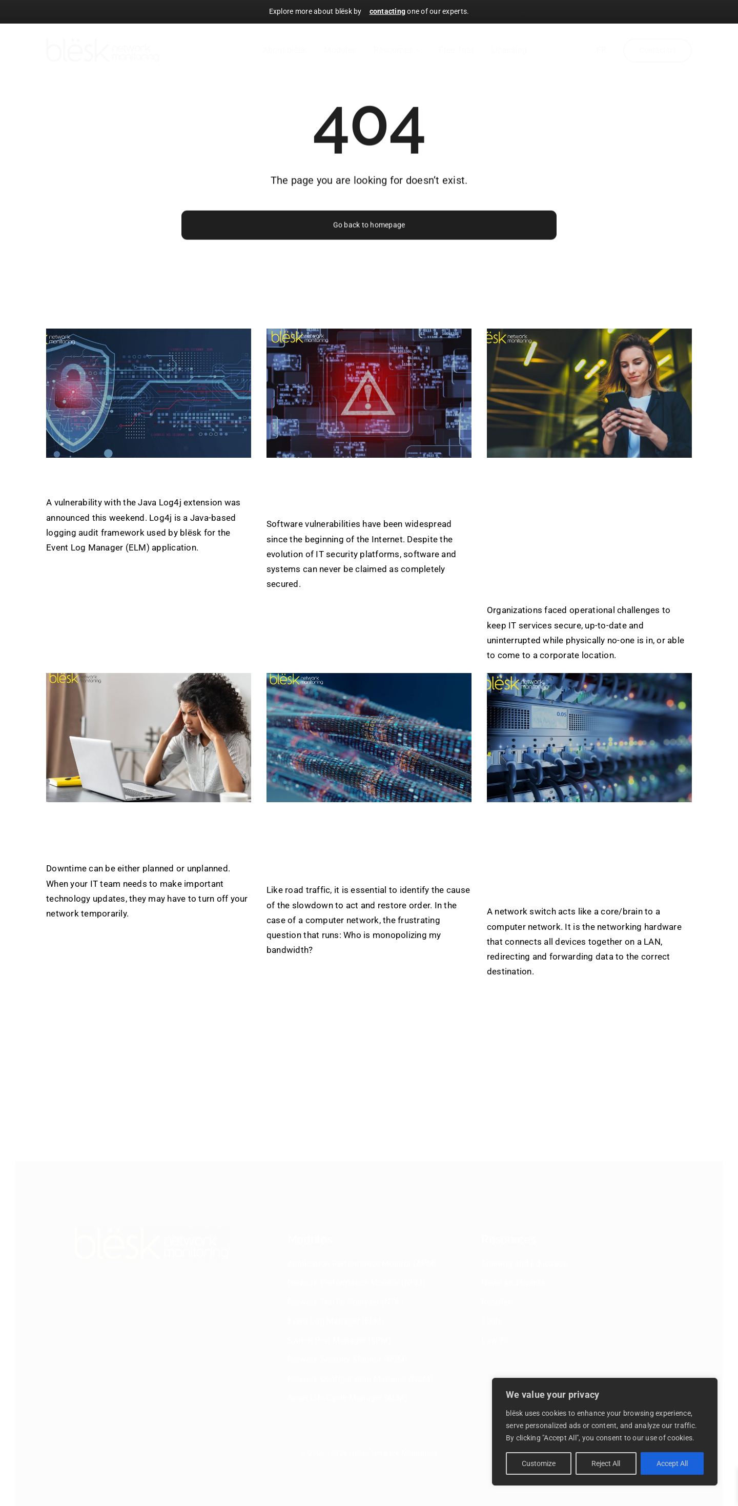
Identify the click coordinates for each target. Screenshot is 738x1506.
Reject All (605, 1463)
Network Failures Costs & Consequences (147, 831)
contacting (388, 11)
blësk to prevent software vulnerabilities (359, 486)
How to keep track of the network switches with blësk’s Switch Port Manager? (586, 853)
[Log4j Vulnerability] (148, 393)
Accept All (672, 1463)
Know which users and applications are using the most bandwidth (356, 842)
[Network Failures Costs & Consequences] (148, 737)
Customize (539, 1463)
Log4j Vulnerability (121, 475)
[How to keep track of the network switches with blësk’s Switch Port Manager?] (589, 737)
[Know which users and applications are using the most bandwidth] (368, 737)
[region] (604, 1431)
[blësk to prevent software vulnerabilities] (368, 393)
